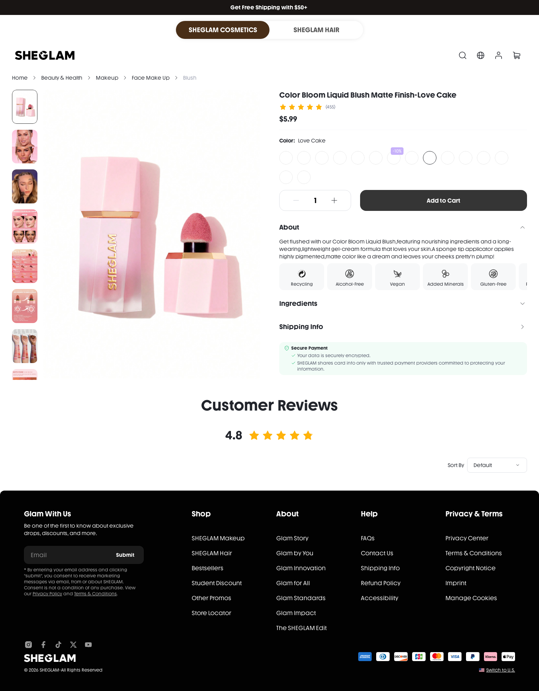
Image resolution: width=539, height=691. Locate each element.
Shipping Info (380, 568)
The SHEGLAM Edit (301, 628)
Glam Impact (296, 613)
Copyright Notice (470, 568)
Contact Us (377, 553)
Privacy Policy (47, 593)
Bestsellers (207, 568)
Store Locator (211, 613)
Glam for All (293, 583)
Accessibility (379, 598)
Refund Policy (381, 583)
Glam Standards (301, 598)
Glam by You (294, 553)
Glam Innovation (301, 568)
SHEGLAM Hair (212, 553)
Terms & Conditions (95, 593)
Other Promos (211, 598)
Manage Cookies (471, 598)
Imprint (455, 583)
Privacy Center (466, 538)
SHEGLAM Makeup (218, 538)
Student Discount (217, 583)
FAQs (368, 538)
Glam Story (292, 538)
